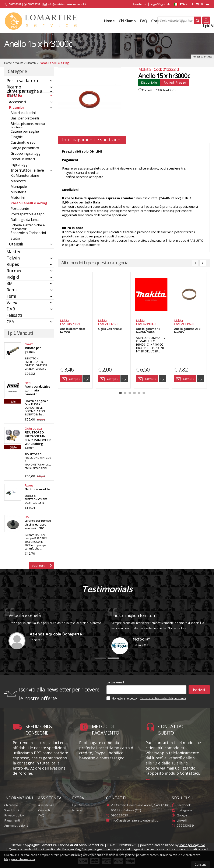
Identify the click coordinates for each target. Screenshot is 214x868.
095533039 (12, 4)
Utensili (16, 244)
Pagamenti (12, 820)
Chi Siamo (11, 805)
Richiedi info (166, 90)
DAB (11, 309)
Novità (77, 810)
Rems (12, 290)
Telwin (13, 258)
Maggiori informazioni (19, 859)
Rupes (13, 264)
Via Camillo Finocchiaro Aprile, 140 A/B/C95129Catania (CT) (137, 807)
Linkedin (180, 820)
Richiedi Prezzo (175, 82)
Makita (14, 95)
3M (10, 283)
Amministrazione (16, 825)
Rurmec (14, 270)
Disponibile (149, 82)
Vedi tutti (42, 565)
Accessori (17, 101)
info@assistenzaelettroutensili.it (64, 4)
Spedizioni (11, 810)
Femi (11, 296)
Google (179, 815)
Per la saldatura (22, 80)
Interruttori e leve (27, 170)
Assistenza (139, 4)
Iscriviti (199, 689)
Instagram (182, 810)
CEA (10, 321)
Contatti (44, 810)
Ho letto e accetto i (122, 698)
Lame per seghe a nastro (24, 93)
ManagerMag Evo (192, 845)
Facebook (181, 805)
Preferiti (145, 90)
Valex (12, 302)
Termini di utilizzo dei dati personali (163, 698)
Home (109, 20)
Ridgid (13, 277)
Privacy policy (14, 815)
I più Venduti (81, 805)
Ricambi (16, 107)
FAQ (41, 815)
